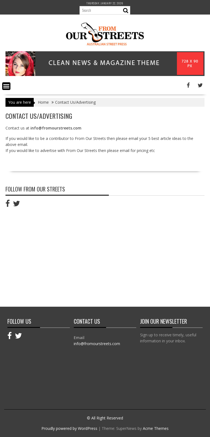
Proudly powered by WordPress (69, 428)
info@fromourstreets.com (97, 343)
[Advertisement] (51, 255)
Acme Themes (156, 428)
